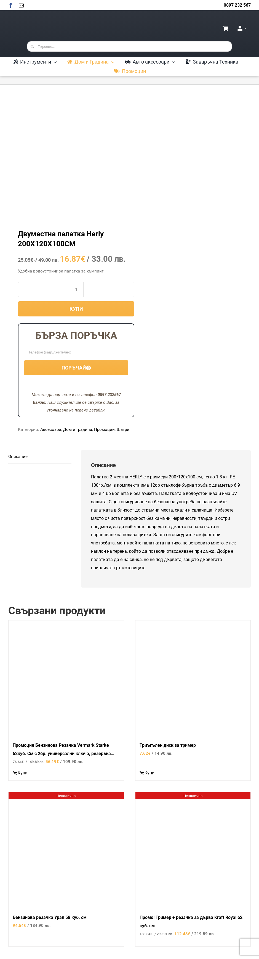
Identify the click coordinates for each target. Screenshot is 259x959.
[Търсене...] (129, 46)
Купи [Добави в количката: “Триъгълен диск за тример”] (149, 772)
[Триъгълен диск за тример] (193, 678)
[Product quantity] (76, 289)
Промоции (104, 429)
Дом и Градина (77, 429)
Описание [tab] (18, 456)
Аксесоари (50, 429)
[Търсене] (32, 46)
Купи (76, 309)
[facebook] (10, 5)
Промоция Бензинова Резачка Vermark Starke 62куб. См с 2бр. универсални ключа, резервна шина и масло (62, 753)
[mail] (21, 5)
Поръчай (76, 368)
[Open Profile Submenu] (244, 28)
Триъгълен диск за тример (168, 745)
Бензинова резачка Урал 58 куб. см (50, 917)
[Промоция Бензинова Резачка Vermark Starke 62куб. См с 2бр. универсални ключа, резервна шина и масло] (66, 678)
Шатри (123, 429)
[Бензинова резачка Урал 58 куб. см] (66, 850)
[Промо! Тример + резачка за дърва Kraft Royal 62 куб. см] (193, 850)
